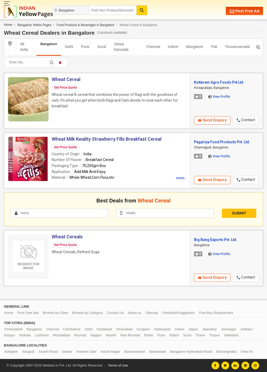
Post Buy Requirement (216, 313)
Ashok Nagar (110, 352)
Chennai (153, 47)
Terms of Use (118, 365)
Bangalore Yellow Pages (34, 25)
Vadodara (231, 335)
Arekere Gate (86, 352)
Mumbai (80, 335)
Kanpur (9, 335)
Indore (173, 47)
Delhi (69, 47)
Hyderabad (162, 329)
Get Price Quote (65, 87)
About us (134, 313)
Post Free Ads (28, 313)
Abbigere (11, 352)
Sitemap (151, 313)
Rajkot (174, 335)
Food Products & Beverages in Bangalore (85, 25)
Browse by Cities (55, 313)
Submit (239, 213)
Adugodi (28, 352)
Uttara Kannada (121, 47)
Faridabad (104, 329)
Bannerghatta (226, 352)
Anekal (67, 352)
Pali (214, 47)
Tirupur (214, 335)
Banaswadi (157, 352)
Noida (148, 335)
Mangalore (194, 47)
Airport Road (48, 352)
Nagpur (96, 335)
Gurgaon (143, 329)
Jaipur (193, 329)
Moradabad (61, 335)
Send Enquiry (212, 120)
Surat (101, 47)
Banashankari (134, 352)
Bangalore (34, 329)
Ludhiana (42, 335)
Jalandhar (209, 329)
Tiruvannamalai (237, 47)
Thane (200, 335)
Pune (85, 47)
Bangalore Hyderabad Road (191, 352)
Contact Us (115, 313)
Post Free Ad (244, 11)
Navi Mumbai (130, 335)
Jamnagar (228, 329)
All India (24, 47)
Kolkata (25, 335)
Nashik (111, 335)
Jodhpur (246, 329)
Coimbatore (72, 329)
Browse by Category (87, 313)
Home (8, 25)
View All (246, 352)
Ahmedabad (13, 329)
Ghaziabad (124, 329)
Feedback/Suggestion (178, 313)
